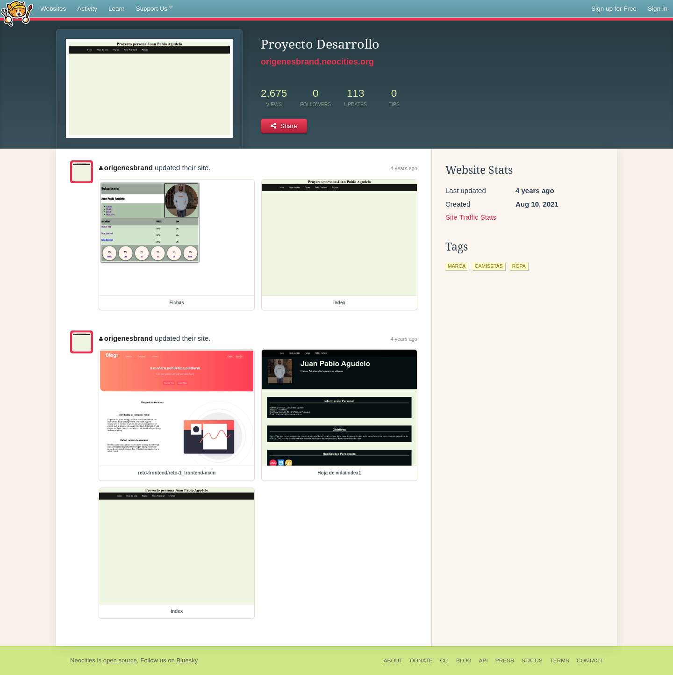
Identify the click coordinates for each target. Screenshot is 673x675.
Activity (87, 8)
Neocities (82, 660)
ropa (519, 266)
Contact (590, 660)
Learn (116, 8)
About (393, 660)
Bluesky (187, 660)
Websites (53, 8)
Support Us (154, 9)
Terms (559, 660)
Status (532, 660)
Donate (421, 660)
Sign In (657, 8)
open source (120, 660)
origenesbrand (126, 168)
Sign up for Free (614, 8)
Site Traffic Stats (470, 217)
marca (456, 266)
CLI (444, 660)
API (483, 660)
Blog (464, 660)
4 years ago (404, 168)
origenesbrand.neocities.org (317, 61)
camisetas (489, 266)
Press (504, 660)
